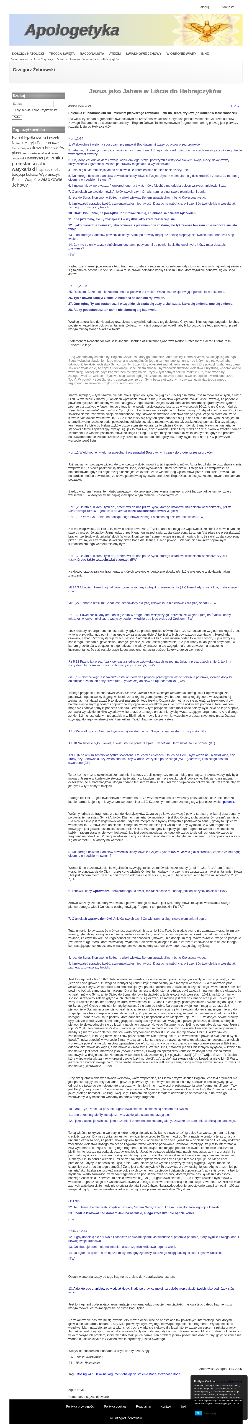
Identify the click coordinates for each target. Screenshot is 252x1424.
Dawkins (101, 1374)
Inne (205, 54)
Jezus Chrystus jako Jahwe (49, 59)
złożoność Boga (169, 1374)
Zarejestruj (228, 7)
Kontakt (165, 1406)
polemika (53, 157)
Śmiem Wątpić (24, 180)
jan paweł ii (19, 158)
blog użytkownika (44, 110)
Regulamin (143, 1406)
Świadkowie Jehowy (143, 54)
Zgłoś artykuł (77, 1390)
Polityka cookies (115, 1406)
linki (183, 1406)
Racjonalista (92, 54)
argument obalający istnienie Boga (132, 1374)
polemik (228, 802)
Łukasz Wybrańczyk (42, 174)
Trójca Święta (62, 54)
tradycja (18, 174)
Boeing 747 (85, 1374)
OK (199, 1413)
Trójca (55, 143)
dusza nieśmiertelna (34, 153)
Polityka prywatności (80, 1406)
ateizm (36, 147)
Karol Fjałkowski (29, 137)
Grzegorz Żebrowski (34, 69)
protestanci (23, 163)
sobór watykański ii (30, 166)
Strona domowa (19, 59)
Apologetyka (72, 30)
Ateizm (115, 54)
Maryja (29, 143)
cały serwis (21, 110)
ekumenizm (54, 153)
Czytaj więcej (209, 1413)
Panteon (43, 143)
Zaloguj (204, 7)
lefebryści (34, 158)
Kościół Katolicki (28, 54)
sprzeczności (49, 169)
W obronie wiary (181, 54)
